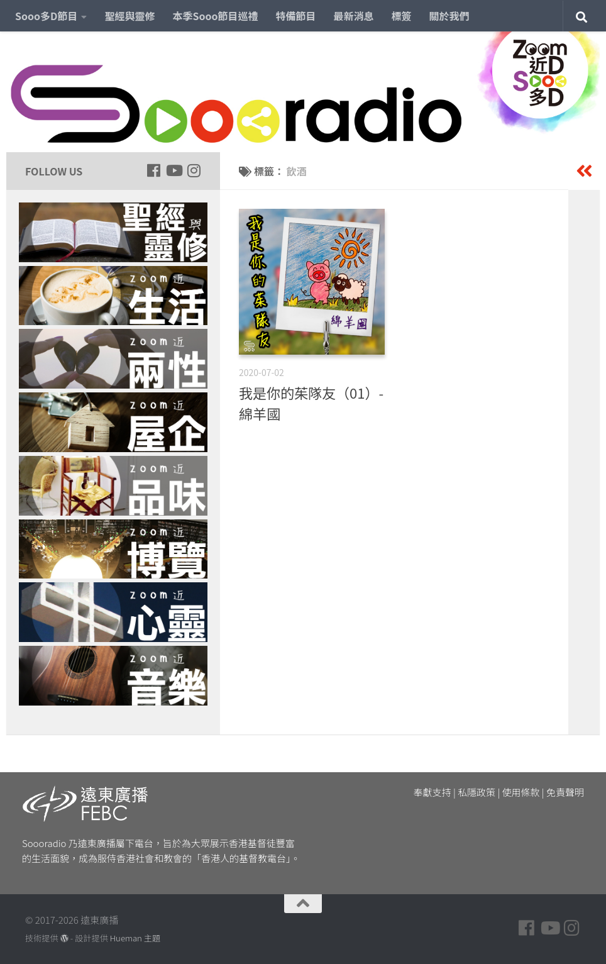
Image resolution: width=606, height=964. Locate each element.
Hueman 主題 (135, 938)
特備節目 (296, 15)
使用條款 (521, 792)
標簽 (402, 15)
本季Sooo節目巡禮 (215, 15)
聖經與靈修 (129, 15)
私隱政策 (476, 792)
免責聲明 (565, 792)
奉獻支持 (432, 792)
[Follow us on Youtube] (173, 170)
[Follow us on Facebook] (153, 170)
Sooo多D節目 (46, 15)
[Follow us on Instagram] (193, 170)
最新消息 (354, 15)
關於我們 (449, 15)
